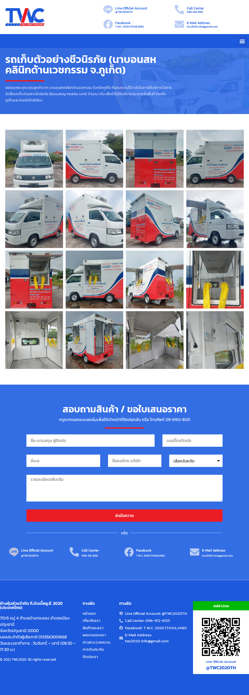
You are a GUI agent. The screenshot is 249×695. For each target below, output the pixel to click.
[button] (242, 41)
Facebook (123, 22)
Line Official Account (131, 8)
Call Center (195, 8)
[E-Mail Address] (179, 24)
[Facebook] (108, 24)
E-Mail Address (198, 22)
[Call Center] (179, 9)
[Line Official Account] (108, 9)
